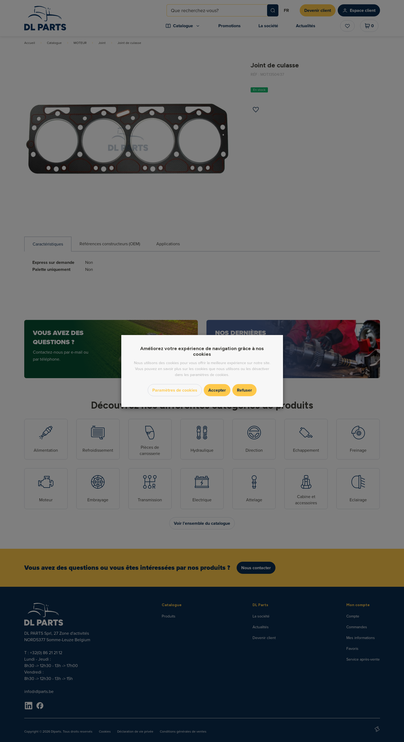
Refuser (244, 390)
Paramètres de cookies (174, 390)
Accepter (217, 390)
